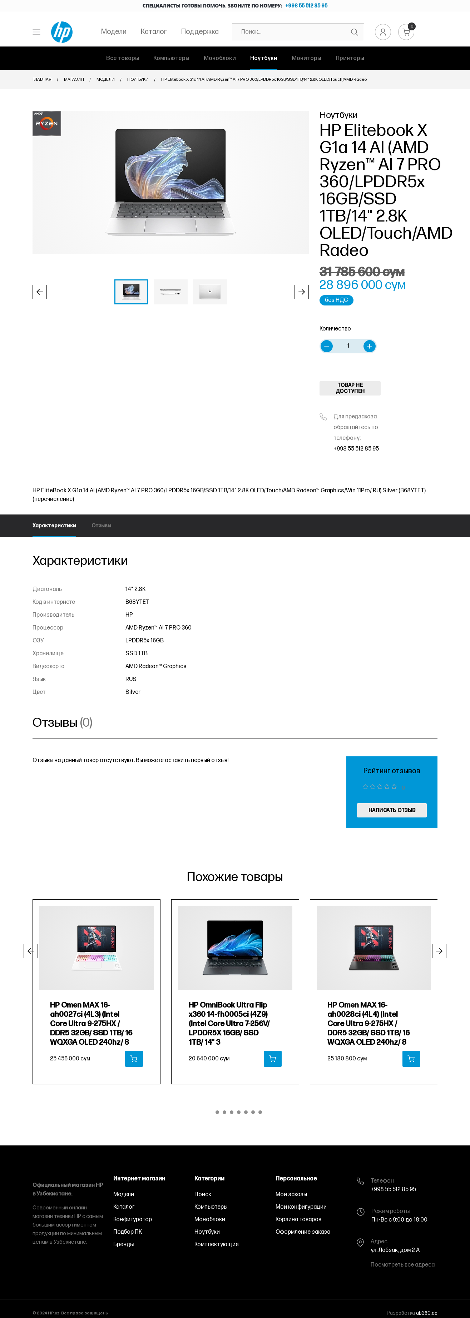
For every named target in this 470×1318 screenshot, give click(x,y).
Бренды (123, 1244)
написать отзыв (392, 810)
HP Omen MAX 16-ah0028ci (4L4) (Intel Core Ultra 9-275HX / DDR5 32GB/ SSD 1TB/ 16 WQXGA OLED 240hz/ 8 (368, 1024)
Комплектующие (216, 1244)
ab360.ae (426, 1313)
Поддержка (200, 32)
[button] (40, 292)
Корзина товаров (298, 1219)
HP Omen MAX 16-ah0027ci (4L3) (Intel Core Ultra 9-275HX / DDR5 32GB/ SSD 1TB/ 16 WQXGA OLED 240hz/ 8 (91, 1024)
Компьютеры (171, 58)
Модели (114, 32)
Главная (42, 79)
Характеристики (54, 526)
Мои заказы (291, 1194)
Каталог (154, 32)
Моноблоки (220, 58)
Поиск (202, 1194)
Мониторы (306, 58)
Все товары (122, 58)
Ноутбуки (138, 79)
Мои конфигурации (301, 1207)
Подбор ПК (127, 1232)
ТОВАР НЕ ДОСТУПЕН (350, 388)
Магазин (74, 79)
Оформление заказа (303, 1232)
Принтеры (350, 58)
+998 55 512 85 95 (306, 6)
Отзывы (101, 526)
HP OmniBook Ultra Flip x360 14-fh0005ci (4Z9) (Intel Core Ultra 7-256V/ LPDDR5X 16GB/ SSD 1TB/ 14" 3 (229, 1024)
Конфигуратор (132, 1219)
